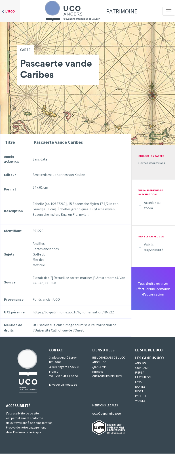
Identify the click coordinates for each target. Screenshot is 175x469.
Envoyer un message (63, 384)
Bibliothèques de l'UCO (108, 357)
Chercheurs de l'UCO (107, 376)
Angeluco (99, 362)
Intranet (98, 372)
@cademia (99, 367)
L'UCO (10, 11)
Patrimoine (89, 11)
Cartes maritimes (151, 163)
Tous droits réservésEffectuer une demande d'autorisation (153, 288)
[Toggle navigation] (168, 11)
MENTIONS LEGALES (105, 405)
